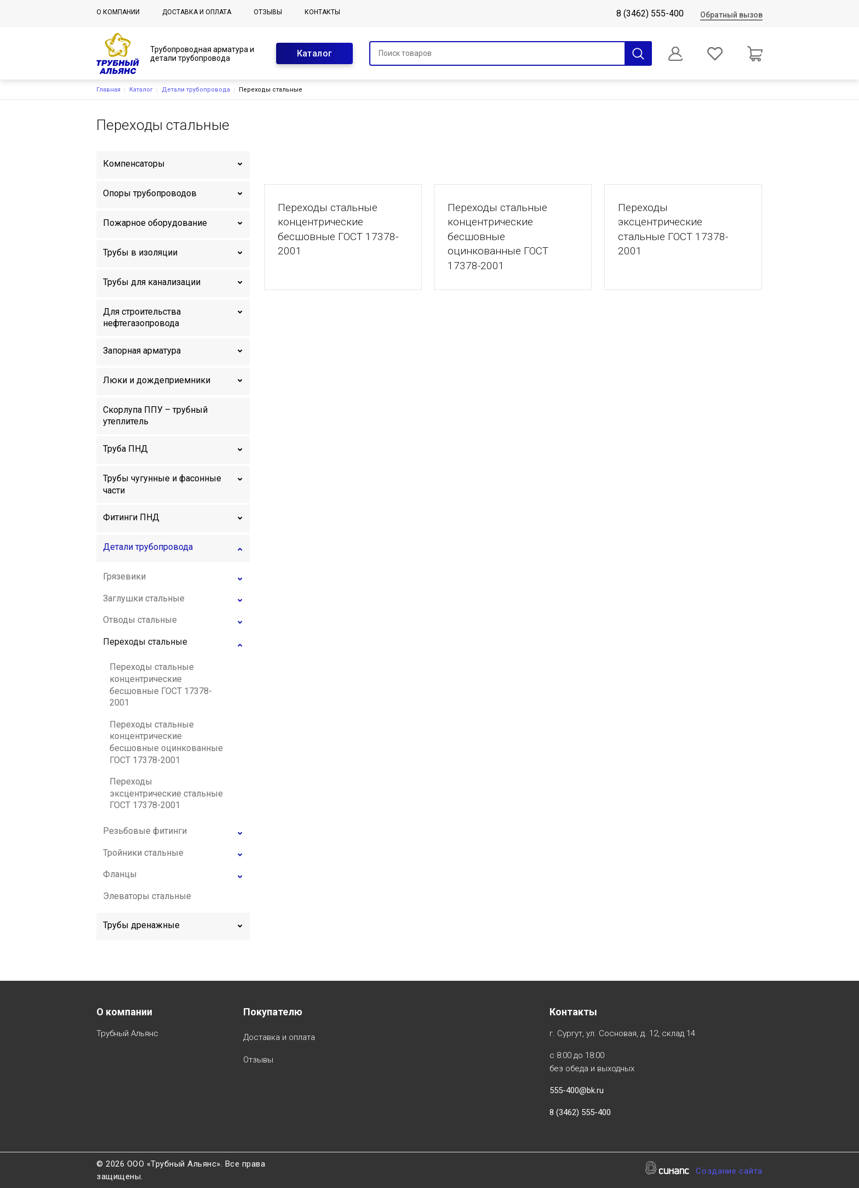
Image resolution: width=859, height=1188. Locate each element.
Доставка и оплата (196, 12)
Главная (108, 89)
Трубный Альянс (127, 1034)
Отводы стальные (140, 620)
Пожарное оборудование (155, 223)
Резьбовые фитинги (145, 831)
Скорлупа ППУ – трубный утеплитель (155, 416)
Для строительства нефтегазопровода (142, 317)
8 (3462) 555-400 (650, 13)
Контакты (322, 12)
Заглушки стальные (144, 598)
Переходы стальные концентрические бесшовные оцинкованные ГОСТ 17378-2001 (166, 742)
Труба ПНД (125, 449)
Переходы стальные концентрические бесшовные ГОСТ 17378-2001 (161, 685)
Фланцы (120, 874)
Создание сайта (729, 1172)
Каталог (315, 53)
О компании (118, 12)
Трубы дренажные (141, 925)
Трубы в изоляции (140, 252)
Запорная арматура (142, 350)
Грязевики (124, 576)
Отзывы (268, 12)
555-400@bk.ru (576, 1090)
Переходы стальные (145, 641)
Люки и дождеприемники (156, 380)
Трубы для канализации (152, 282)
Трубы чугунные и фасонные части (162, 484)
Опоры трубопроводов (150, 193)
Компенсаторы (134, 163)
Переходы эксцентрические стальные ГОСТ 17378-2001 (166, 793)
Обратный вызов (731, 14)
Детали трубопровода (196, 89)
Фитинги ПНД (131, 517)
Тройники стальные (143, 853)
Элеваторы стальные (147, 896)
